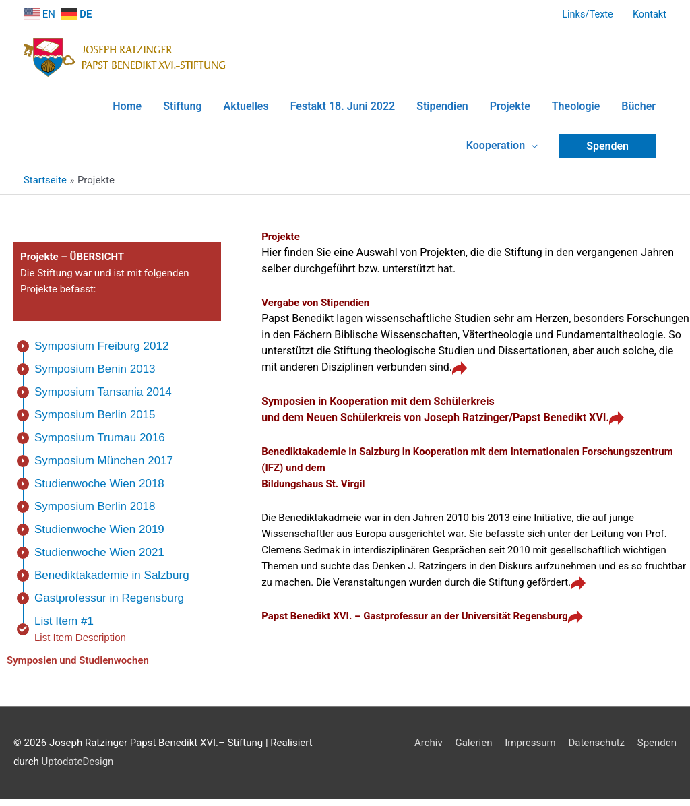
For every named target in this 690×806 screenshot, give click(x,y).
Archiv (428, 750)
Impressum (530, 750)
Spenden (657, 750)
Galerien (473, 750)
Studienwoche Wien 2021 (99, 559)
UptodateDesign (78, 769)
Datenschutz (596, 750)
